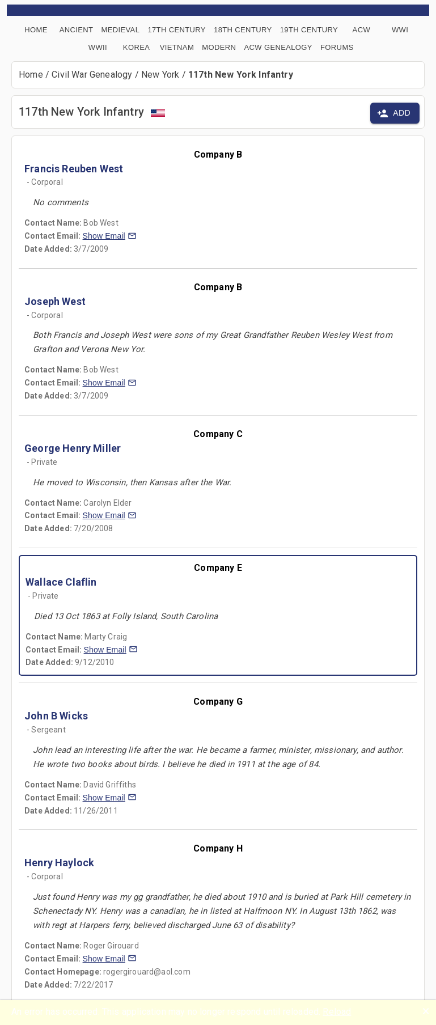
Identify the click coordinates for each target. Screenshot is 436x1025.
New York (160, 74)
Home (31, 74)
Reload (337, 1011)
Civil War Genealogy (92, 74)
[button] (110, 235)
